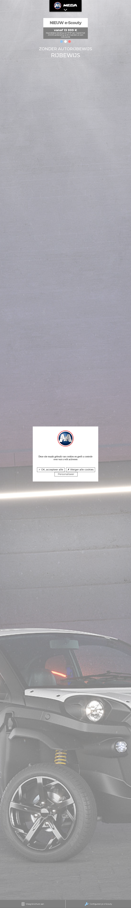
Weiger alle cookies (81, 469)
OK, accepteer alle (50, 469)
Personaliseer (66, 474)
